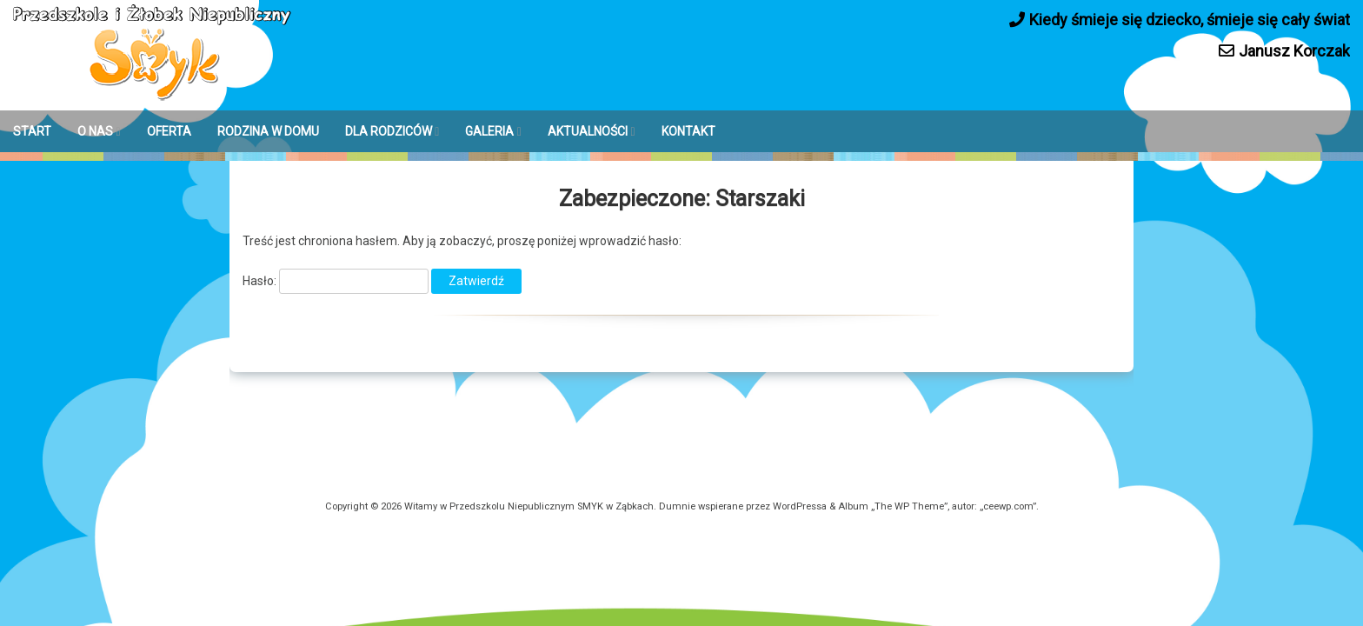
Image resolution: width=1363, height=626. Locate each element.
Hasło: (336, 281)
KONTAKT (688, 131)
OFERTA (169, 131)
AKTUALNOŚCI (588, 131)
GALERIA (489, 131)
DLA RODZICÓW (388, 131)
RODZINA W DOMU (268, 131)
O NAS (95, 131)
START (32, 131)
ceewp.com (1008, 506)
